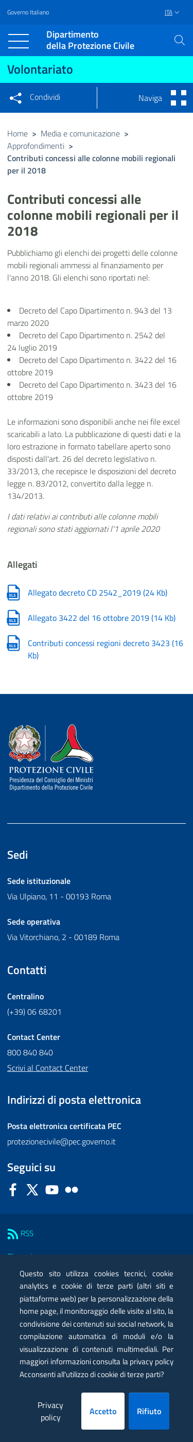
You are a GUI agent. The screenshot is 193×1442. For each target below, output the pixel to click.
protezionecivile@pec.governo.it (61, 1141)
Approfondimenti (35, 146)
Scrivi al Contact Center (47, 1068)
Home (17, 133)
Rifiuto (149, 1411)
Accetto (103, 1411)
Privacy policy (50, 1411)
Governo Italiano (28, 12)
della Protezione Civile (90, 40)
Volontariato (40, 69)
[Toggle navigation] (18, 41)
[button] (179, 40)
